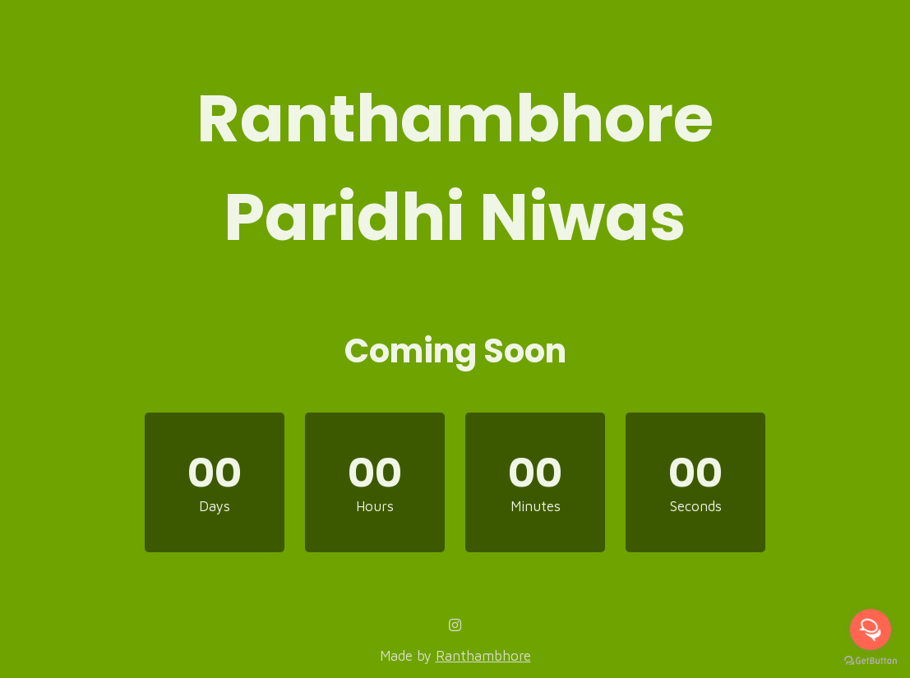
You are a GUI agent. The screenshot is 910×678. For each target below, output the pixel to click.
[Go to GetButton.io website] (870, 661)
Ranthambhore (483, 656)
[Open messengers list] (870, 629)
